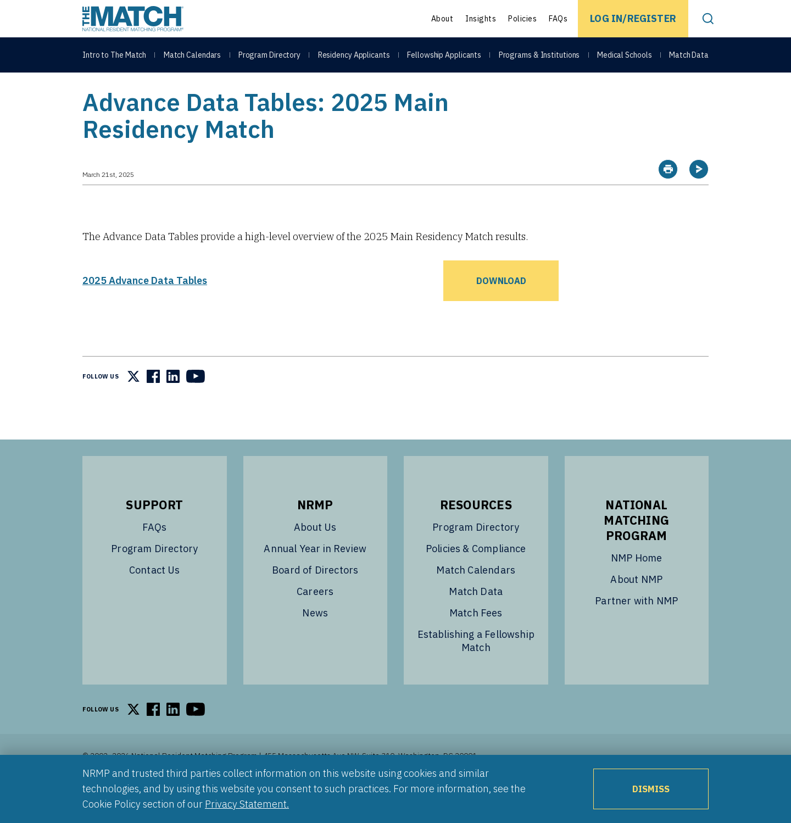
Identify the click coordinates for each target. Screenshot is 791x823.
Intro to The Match (114, 56)
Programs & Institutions (539, 56)
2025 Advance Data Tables (144, 308)
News (315, 640)
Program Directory (269, 56)
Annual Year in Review (315, 576)
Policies (522, 19)
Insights (480, 19)
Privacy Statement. (247, 804)
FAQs (558, 19)
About (442, 19)
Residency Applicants (354, 56)
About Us (315, 554)
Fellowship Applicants (444, 56)
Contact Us (154, 597)
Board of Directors (315, 597)
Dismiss (651, 788)
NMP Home (636, 585)
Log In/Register (633, 18)
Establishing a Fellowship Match (476, 668)
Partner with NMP (636, 628)
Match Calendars (192, 56)
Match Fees (476, 640)
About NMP (636, 606)
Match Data (689, 56)
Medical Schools (624, 56)
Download (501, 308)
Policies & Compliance (476, 576)
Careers (315, 619)
